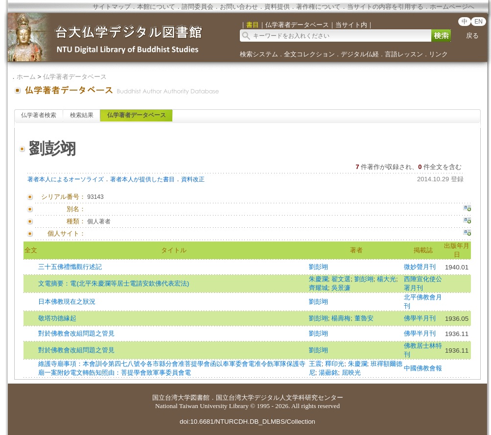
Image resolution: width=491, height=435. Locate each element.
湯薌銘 (328, 372)
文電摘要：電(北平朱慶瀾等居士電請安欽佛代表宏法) (113, 283)
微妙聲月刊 (420, 266)
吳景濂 (341, 287)
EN (478, 21)
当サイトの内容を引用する (385, 6)
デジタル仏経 (360, 54)
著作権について (318, 6)
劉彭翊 (318, 266)
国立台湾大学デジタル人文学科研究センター (279, 397)
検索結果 (82, 115)
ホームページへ (452, 6)
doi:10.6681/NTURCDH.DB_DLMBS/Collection (247, 421)
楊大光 (386, 279)
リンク (438, 54)
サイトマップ (112, 6)
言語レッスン (404, 54)
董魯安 (364, 318)
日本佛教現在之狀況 (66, 301)
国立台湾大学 (171, 397)
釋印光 (334, 363)
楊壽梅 (341, 318)
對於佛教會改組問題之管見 (76, 333)
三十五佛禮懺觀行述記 (70, 266)
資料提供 (277, 6)
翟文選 (341, 279)
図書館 (200, 397)
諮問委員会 (197, 6)
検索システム (259, 54)
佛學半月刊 (420, 318)
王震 (315, 363)
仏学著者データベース (75, 76)
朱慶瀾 (318, 279)
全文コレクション (309, 54)
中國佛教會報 (423, 368)
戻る (472, 35)
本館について (156, 6)
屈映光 (351, 372)
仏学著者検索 (38, 115)
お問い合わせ (239, 6)
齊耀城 (318, 287)
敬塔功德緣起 (57, 318)
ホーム (26, 76)
